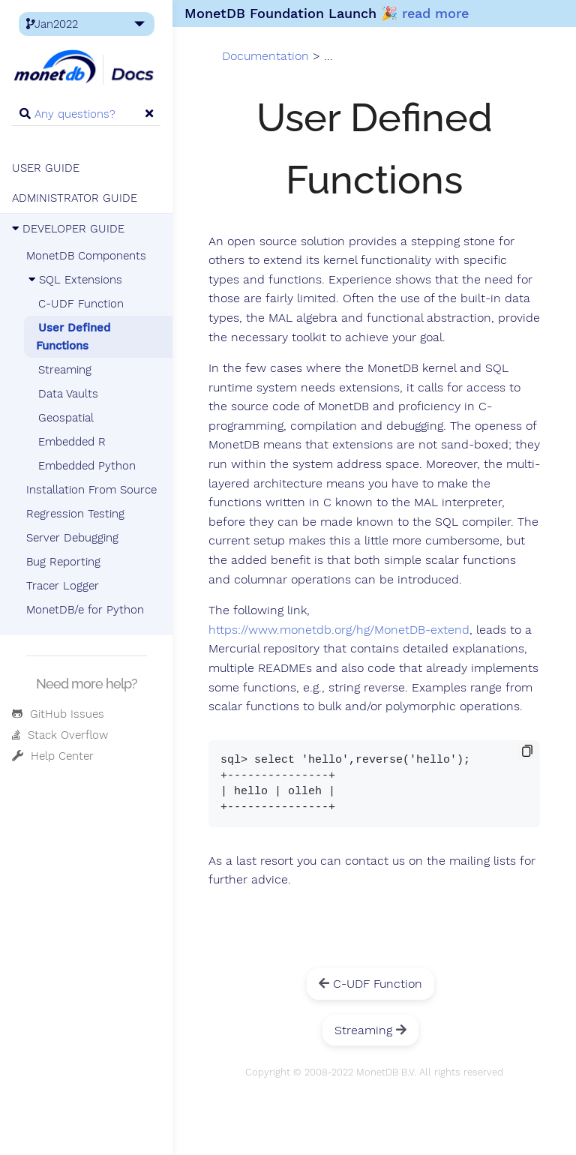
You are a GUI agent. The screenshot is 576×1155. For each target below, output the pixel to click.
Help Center (53, 756)
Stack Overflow (60, 735)
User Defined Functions (73, 336)
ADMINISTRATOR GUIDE (74, 198)
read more (435, 13)
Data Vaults (68, 393)
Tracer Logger (62, 585)
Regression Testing (75, 513)
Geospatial (66, 417)
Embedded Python (87, 465)
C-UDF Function (81, 303)
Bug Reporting (63, 561)
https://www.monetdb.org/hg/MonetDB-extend (339, 630)
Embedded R (72, 441)
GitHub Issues (58, 714)
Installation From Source (91, 489)
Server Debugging (72, 537)
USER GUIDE (46, 168)
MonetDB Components (86, 255)
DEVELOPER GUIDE (68, 229)
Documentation (265, 56)
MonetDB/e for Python (85, 609)
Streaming (65, 369)
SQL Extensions (74, 279)
